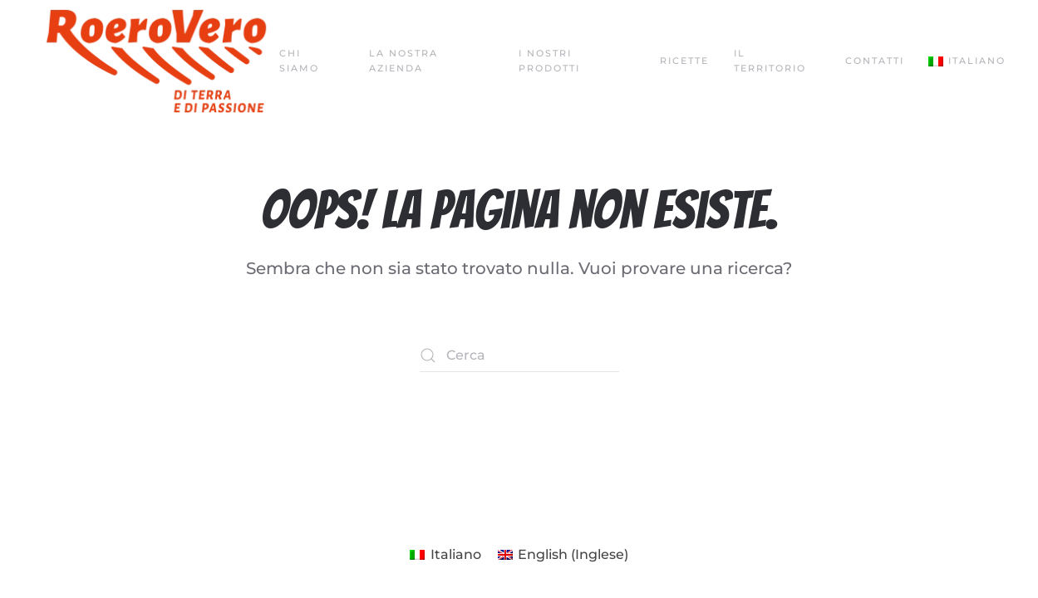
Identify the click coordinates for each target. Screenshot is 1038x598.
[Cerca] (519, 355)
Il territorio (770, 60)
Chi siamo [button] (299, 60)
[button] (967, 61)
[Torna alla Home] (156, 61)
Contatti (874, 60)
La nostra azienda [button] (403, 60)
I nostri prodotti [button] (549, 60)
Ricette (684, 60)
